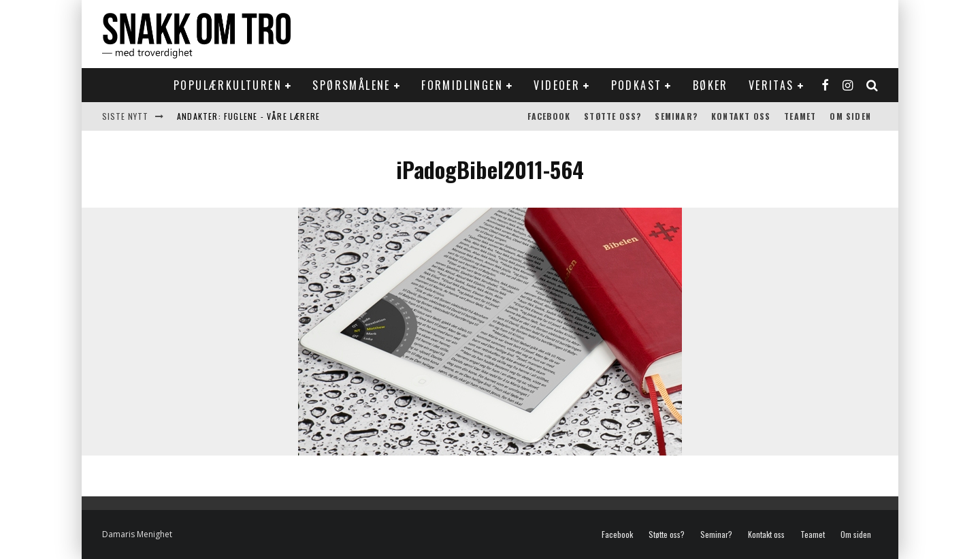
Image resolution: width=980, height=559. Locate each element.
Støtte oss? (612, 116)
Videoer (557, 85)
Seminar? (676, 116)
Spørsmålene (351, 85)
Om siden (850, 116)
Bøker (710, 85)
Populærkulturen (228, 85)
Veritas (771, 85)
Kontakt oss (740, 116)
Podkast (636, 85)
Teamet (800, 116)
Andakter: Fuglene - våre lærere (248, 116)
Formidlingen (462, 85)
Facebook (549, 116)
